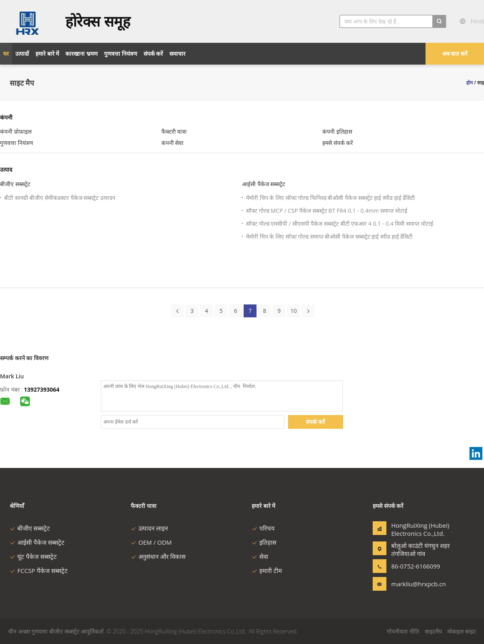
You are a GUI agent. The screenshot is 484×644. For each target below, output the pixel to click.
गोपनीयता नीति (403, 631)
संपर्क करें (315, 422)
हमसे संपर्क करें (337, 143)
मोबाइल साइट (461, 631)
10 (293, 311)
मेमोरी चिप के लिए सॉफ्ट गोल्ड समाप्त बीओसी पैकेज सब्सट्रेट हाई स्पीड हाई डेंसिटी (329, 236)
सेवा (260, 556)
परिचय (263, 528)
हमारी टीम (267, 570)
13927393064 (41, 389)
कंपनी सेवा (172, 143)
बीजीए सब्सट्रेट (15, 184)
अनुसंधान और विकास (158, 556)
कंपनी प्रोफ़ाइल (15, 131)
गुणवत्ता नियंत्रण (16, 143)
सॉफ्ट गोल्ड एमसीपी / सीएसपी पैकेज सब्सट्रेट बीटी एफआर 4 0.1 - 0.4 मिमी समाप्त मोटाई (339, 223)
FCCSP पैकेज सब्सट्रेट (39, 570)
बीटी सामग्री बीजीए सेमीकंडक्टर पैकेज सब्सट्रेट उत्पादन (59, 197)
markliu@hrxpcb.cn (416, 584)
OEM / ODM (151, 542)
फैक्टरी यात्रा (174, 131)
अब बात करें (454, 53)
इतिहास (264, 542)
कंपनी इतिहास (337, 131)
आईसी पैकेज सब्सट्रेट (263, 184)
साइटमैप (433, 631)
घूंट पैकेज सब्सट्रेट (33, 556)
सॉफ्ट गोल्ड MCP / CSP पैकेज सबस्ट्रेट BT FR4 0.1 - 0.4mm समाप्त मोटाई (326, 210)
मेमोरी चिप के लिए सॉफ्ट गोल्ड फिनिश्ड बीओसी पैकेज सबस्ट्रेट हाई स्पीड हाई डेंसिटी (330, 197)
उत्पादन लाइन (149, 528)
